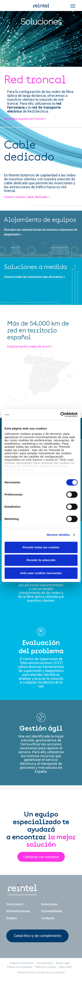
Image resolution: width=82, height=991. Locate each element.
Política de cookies (45, 975)
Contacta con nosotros (41, 866)
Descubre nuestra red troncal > (27, 124)
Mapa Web (65, 975)
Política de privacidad (19, 975)
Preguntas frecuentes (21, 971)
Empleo (11, 926)
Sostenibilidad (51, 919)
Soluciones (49, 913)
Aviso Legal (62, 971)
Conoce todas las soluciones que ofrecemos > (35, 283)
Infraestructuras (18, 919)
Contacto (48, 926)
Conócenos (14, 913)
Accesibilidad (45, 971)
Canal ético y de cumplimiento (37, 944)
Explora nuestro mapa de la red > (30, 360)
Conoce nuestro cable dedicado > (28, 195)
